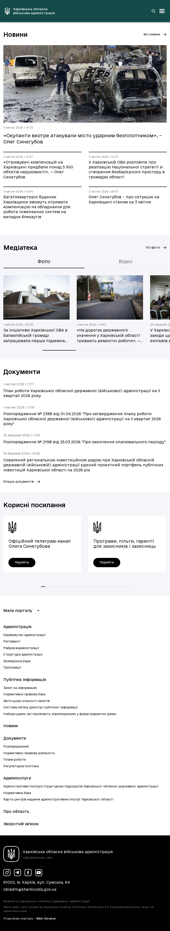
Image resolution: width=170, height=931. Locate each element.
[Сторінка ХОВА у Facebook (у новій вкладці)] (28, 872)
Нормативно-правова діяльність (29, 753)
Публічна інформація (24, 679)
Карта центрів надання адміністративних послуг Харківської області (58, 799)
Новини (10, 726)
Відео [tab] (125, 261)
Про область (16, 811)
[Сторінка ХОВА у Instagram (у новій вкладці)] (6, 872)
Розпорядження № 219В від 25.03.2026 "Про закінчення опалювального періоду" (84, 442)
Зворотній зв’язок (21, 824)
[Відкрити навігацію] (162, 11)
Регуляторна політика (21, 766)
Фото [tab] (44, 261)
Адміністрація (17, 627)
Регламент (12, 641)
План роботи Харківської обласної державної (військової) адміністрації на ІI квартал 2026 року (81, 393)
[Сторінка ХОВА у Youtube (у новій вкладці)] (38, 872)
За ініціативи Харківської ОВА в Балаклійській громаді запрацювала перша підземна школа (35, 335)
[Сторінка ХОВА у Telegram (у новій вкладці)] (17, 872)
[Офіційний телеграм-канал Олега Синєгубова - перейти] (22, 562)
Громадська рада (17, 661)
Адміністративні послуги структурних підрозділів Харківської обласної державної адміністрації (81, 786)
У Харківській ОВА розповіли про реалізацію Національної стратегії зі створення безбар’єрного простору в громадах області (127, 169)
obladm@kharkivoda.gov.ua (29, 889)
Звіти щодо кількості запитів (26, 701)
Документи (14, 738)
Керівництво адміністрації (24, 635)
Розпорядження (16, 746)
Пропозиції (12, 667)
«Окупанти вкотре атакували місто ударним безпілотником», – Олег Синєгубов (82, 138)
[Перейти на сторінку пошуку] (153, 11)
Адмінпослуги (17, 778)
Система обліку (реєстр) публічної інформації (40, 707)
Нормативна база (17, 793)
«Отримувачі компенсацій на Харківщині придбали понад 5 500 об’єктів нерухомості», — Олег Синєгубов (38, 169)
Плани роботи (14, 759)
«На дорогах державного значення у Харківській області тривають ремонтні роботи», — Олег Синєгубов (108, 335)
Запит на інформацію (20, 688)
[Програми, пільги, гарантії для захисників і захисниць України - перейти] (107, 562)
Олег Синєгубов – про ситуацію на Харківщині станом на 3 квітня (124, 199)
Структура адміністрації (23, 654)
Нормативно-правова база (24, 694)
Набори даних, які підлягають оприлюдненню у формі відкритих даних (59, 714)
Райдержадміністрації (21, 648)
